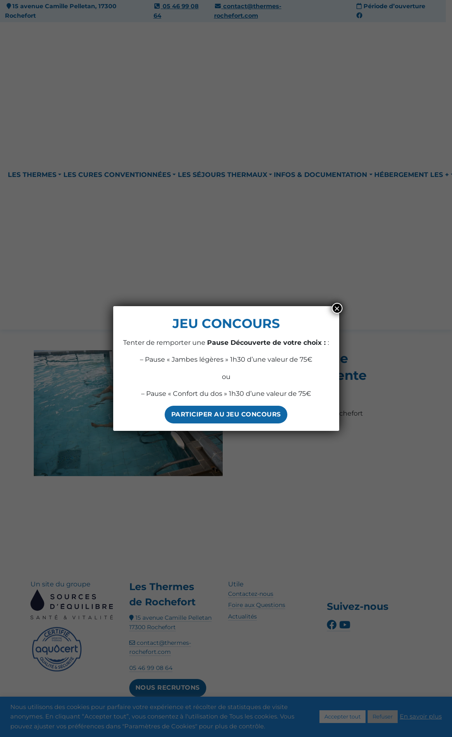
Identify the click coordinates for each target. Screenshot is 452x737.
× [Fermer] (337, 308)
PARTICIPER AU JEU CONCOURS (226, 414)
